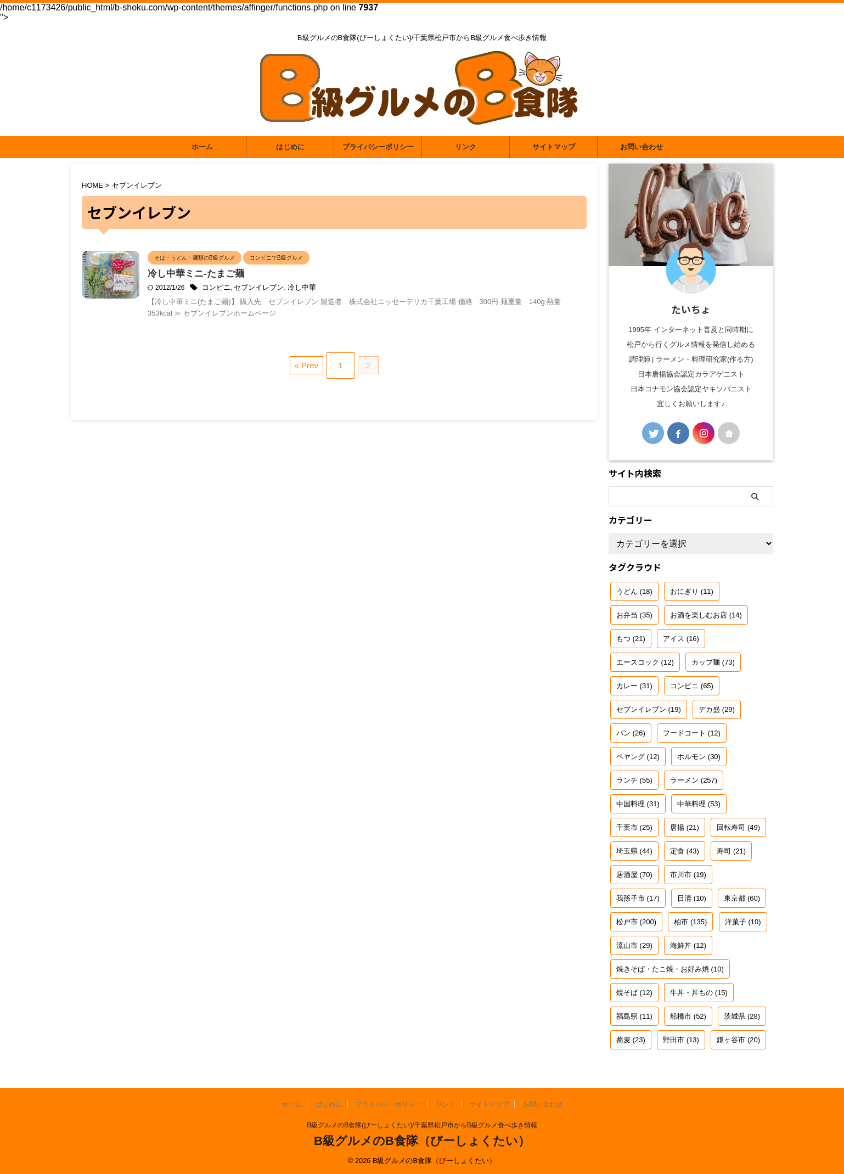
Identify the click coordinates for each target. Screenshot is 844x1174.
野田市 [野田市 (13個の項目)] (681, 1040)
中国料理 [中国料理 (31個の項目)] (638, 804)
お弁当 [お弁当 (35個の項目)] (634, 615)
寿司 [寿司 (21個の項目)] (731, 851)
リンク (465, 147)
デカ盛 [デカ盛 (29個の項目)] (717, 709)
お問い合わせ (641, 147)
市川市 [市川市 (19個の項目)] (688, 874)
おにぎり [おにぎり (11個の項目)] (691, 591)
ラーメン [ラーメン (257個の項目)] (693, 780)
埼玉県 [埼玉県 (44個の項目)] (634, 851)
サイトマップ (553, 147)
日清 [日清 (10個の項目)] (691, 898)
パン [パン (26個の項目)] (630, 733)
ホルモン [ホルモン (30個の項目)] (699, 756)
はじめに (290, 147)
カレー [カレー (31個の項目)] (634, 686)
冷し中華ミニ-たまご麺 (251, 274)
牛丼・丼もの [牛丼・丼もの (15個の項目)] (699, 992)
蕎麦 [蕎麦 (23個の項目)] (630, 1040)
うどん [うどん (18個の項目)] (634, 591)
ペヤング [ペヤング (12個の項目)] (638, 756)
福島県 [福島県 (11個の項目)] (634, 1016)
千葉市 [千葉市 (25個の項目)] (634, 827)
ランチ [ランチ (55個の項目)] (634, 780)
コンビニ (267, 289)
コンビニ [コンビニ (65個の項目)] (691, 686)
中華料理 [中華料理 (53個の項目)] (699, 804)
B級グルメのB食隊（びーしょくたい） (422, 1141)
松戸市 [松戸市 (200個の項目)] (636, 922)
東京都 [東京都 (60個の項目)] (742, 898)
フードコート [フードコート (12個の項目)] (692, 733)
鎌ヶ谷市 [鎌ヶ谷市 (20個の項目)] (738, 1040)
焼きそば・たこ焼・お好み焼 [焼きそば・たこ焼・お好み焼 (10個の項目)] (670, 969)
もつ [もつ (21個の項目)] (630, 638)
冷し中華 (347, 289)
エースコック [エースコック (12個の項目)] (645, 662)
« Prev (308, 383)
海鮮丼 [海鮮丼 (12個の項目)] (688, 945)
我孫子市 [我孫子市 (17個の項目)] (638, 898)
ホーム (202, 147)
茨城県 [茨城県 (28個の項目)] (742, 1016)
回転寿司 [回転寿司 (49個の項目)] (738, 827)
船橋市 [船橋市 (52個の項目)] (688, 1016)
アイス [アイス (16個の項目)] (681, 638)
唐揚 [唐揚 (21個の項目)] (684, 827)
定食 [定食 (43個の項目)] (684, 851)
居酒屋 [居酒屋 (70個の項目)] (634, 874)
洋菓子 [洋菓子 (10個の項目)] (743, 922)
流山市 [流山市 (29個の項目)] (634, 945)
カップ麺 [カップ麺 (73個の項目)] (713, 662)
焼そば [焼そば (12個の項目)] (634, 992)
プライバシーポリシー (378, 147)
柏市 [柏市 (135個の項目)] (690, 922)
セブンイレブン (307, 289)
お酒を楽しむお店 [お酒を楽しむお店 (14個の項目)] (706, 615)
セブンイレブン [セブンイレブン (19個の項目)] (648, 709)
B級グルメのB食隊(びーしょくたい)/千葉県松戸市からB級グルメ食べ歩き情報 (422, 1125)
